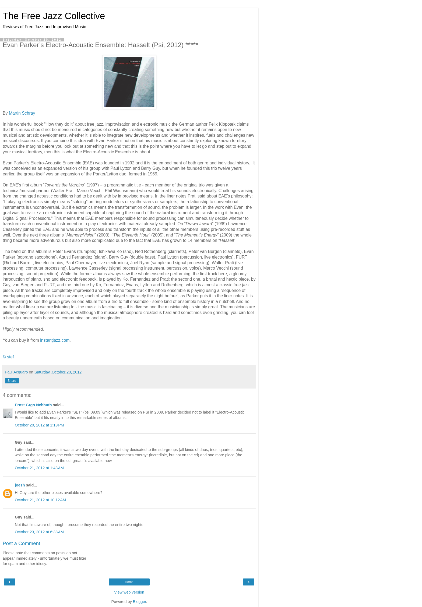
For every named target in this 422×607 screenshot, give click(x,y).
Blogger (139, 601)
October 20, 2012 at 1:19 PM (39, 425)
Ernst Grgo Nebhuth (33, 405)
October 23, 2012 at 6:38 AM (39, 532)
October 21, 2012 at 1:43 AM (39, 468)
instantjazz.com (54, 340)
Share (12, 381)
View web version (129, 592)
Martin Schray (22, 113)
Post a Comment (21, 543)
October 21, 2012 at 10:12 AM (40, 500)
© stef (8, 357)
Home (129, 582)
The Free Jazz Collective (54, 16)
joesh (20, 485)
